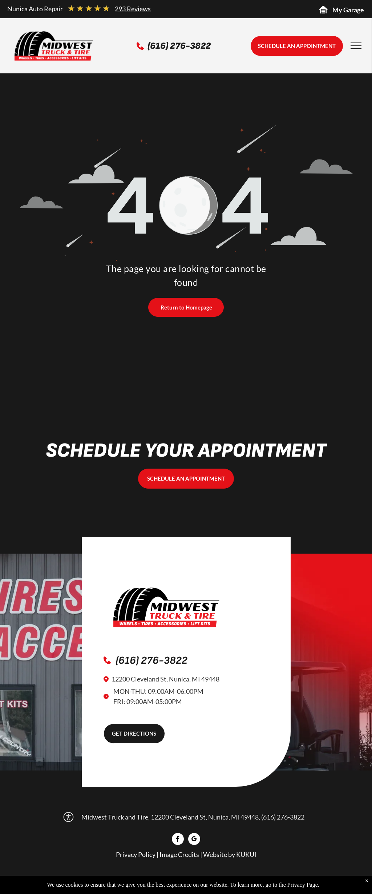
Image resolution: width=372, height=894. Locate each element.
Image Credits (179, 854)
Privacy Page (302, 885)
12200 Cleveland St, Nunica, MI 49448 (165, 679)
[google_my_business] (194, 840)
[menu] (356, 45)
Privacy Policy (135, 854)
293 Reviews (133, 9)
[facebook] (178, 840)
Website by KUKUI (229, 854)
